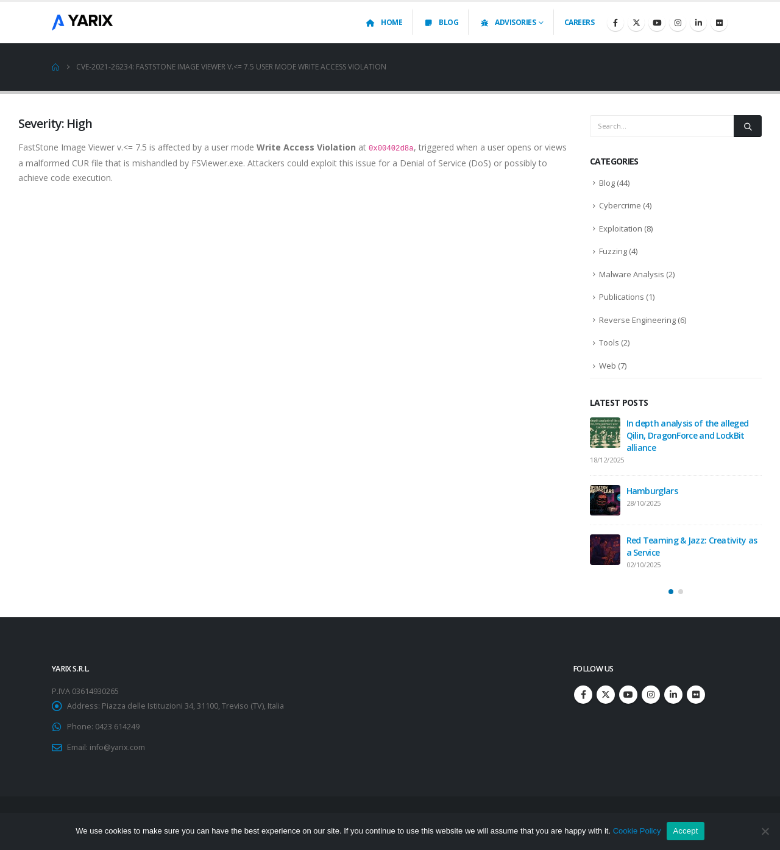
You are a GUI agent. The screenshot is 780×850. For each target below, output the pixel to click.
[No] (765, 831)
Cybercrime (620, 205)
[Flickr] (719, 22)
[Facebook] (615, 22)
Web (607, 365)
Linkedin (673, 694)
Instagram (651, 694)
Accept (685, 830)
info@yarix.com (117, 747)
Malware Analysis (631, 274)
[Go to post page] (605, 432)
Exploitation (620, 228)
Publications (621, 296)
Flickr (696, 694)
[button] (671, 591)
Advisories (507, 22)
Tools (609, 342)
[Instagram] (677, 22)
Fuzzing (613, 251)
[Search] (748, 126)
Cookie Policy (637, 830)
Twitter (606, 694)
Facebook (583, 694)
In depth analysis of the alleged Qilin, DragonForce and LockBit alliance (687, 435)
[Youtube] (656, 22)
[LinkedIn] (698, 22)
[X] (636, 22)
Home (383, 22)
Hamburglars (652, 491)
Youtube (628, 694)
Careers (579, 22)
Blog (440, 22)
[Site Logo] (82, 22)
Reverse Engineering (637, 319)
